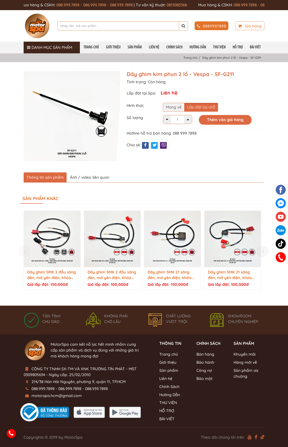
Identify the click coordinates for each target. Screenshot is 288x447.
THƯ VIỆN (219, 47)
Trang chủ (91, 47)
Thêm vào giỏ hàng (225, 119)
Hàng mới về (245, 362)
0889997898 (211, 26)
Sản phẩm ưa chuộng (246, 373)
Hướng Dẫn (197, 47)
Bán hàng (205, 354)
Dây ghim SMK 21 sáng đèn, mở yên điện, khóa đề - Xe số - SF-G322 (169, 275)
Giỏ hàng (250, 26)
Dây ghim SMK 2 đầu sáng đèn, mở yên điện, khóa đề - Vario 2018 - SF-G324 (51, 275)
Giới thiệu (113, 47)
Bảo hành (205, 362)
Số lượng (135, 117)
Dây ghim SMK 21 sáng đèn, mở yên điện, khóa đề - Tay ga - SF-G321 (230, 275)
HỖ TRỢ (238, 47)
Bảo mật (204, 378)
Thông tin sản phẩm (45, 177)
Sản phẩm (135, 47)
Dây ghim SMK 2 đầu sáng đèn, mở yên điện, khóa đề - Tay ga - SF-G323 (112, 275)
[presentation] (25, 251)
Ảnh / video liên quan (89, 177)
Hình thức (135, 105)
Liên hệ (154, 47)
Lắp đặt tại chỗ (201, 107)
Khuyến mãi (245, 354)
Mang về (174, 107)
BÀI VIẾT (255, 47)
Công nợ (204, 370)
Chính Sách (174, 47)
